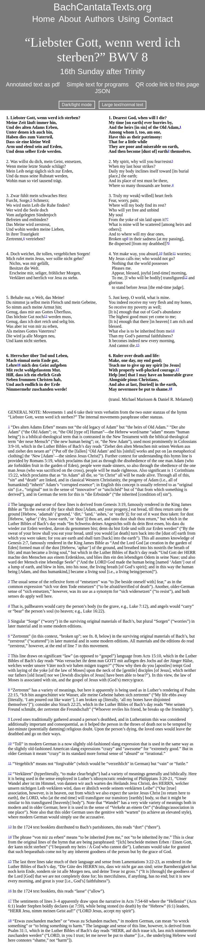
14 (172, 331)
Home (43, 19)
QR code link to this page (167, 84)
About (70, 19)
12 (185, 277)
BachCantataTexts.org (102, 7)
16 (19, 365)
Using (129, 19)
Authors (99, 19)
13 (45, 316)
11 (174, 253)
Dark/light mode (77, 104)
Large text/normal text (122, 104)
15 (137, 345)
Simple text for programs (97, 84)
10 (160, 253)
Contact (158, 19)
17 (177, 369)
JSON (102, 91)
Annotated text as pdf (33, 84)
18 (170, 389)
